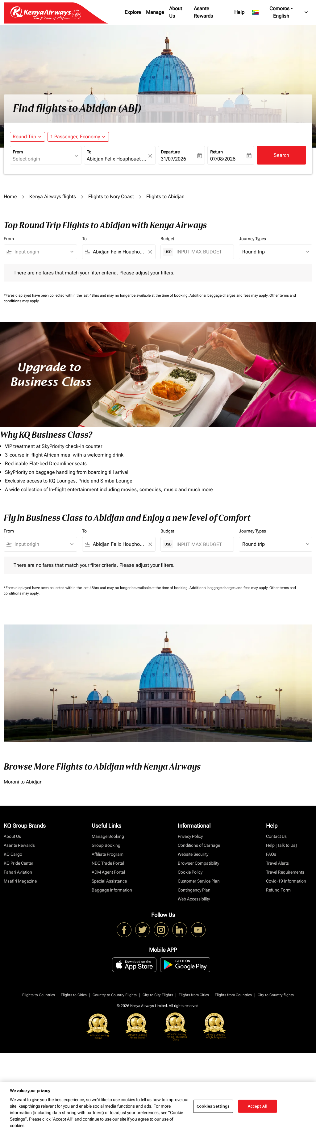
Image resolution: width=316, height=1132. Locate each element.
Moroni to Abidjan (23, 782)
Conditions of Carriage (199, 845)
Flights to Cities (74, 995)
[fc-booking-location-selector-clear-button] (151, 155)
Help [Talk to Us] (281, 845)
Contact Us (276, 836)
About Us (175, 12)
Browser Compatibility (198, 863)
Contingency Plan (194, 890)
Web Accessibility (194, 898)
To (89, 151)
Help (239, 12)
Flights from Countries (233, 995)
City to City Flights (158, 995)
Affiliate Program (107, 854)
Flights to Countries (38, 995)
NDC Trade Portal (108, 863)
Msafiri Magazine (20, 881)
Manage (155, 12)
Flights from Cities (194, 995)
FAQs (271, 854)
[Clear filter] (150, 252)
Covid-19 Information (286, 881)
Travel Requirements (285, 872)
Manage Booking (108, 836)
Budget (167, 238)
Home (10, 196)
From (18, 151)
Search (281, 155)
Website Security (193, 854)
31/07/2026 (173, 159)
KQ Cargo (13, 854)
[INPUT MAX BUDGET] (202, 252)
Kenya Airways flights (52, 196)
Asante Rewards (203, 12)
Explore (133, 12)
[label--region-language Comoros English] (280, 12)
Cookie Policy (190, 872)
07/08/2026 (222, 159)
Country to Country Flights (115, 995)
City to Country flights (276, 995)
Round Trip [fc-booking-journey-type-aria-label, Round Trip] (24, 137)
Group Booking (106, 845)
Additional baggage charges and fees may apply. (229, 295)
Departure (170, 151)
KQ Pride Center (18, 863)
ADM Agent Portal (108, 872)
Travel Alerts (277, 863)
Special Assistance (109, 881)
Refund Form (278, 890)
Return (216, 151)
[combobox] (43, 159)
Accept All (258, 1106)
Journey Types (252, 238)
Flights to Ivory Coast (111, 196)
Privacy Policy (190, 836)
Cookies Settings (213, 1106)
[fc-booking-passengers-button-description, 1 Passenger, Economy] (75, 136)
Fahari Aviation (18, 872)
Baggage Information (112, 890)
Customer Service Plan (199, 881)
